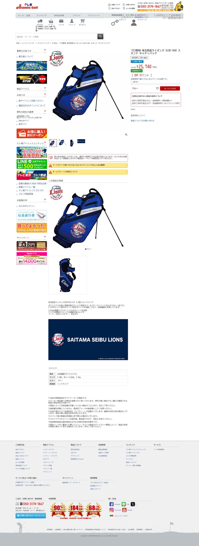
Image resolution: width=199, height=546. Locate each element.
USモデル (46, 459)
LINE (125, 504)
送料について (19, 452)
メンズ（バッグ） (28, 43)
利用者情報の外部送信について (95, 529)
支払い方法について (22, 456)
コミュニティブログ (118, 516)
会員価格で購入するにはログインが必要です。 (149, 79)
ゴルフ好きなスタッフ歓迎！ (99, 482)
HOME (17, 43)
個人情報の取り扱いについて (73, 529)
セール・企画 (24, 15)
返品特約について (138, 115)
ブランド (77, 15)
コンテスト (129, 459)
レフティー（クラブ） (50, 456)
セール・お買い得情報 (133, 465)
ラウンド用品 (47, 465)
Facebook (114, 504)
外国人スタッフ (95, 489)
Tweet (133, 109)
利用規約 (50, 529)
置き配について (26, 57)
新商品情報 (59, 15)
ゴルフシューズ (48, 462)
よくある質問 (130, 8)
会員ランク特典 (103, 452)
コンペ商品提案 (159, 449)
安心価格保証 (102, 456)
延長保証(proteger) (77, 459)
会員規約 (58, 529)
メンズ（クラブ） (49, 449)
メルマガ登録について (22, 468)
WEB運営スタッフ (95, 485)
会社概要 (131, 529)
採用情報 (139, 529)
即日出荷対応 (75, 449)
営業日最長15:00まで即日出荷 (33, 184)
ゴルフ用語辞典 (26, 194)
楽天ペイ (23, 124)
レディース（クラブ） (50, 452)
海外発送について (21, 465)
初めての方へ (116, 8)
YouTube (127, 510)
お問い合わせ (130, 4)
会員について (116, 4)
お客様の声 (148, 529)
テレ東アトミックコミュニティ (136, 449)
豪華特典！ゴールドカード (71, 482)
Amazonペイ (24, 121)
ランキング (42, 15)
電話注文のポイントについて (32, 106)
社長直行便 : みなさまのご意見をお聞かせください (32, 485)
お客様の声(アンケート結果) (25, 482)
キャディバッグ (43, 43)
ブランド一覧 (47, 468)
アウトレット (94, 15)
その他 (54, 43)
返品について (19, 459)
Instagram (115, 510)
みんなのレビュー (27, 206)
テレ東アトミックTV (132, 452)
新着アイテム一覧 (27, 187)
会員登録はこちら (141, 17)
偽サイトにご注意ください (31, 101)
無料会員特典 (102, 449)
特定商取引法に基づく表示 (117, 529)
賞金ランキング (131, 462)
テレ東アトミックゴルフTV (31, 191)
